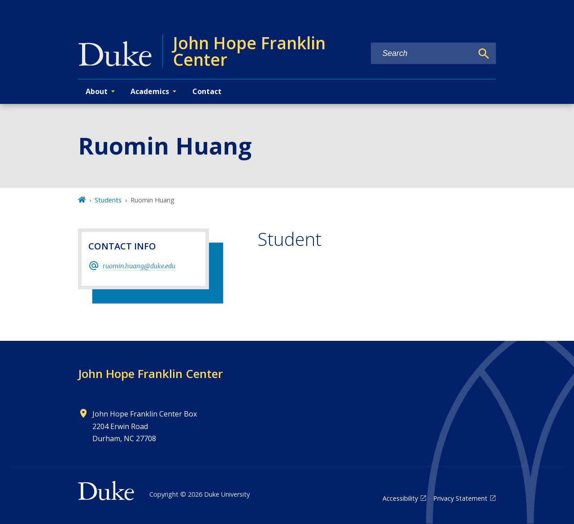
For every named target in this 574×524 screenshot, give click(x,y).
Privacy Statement (460, 498)
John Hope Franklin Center (150, 373)
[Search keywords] (422, 53)
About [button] (97, 91)
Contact (207, 91)
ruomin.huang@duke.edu (139, 266)
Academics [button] (149, 91)
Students (108, 200)
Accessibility (400, 498)
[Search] (484, 54)
